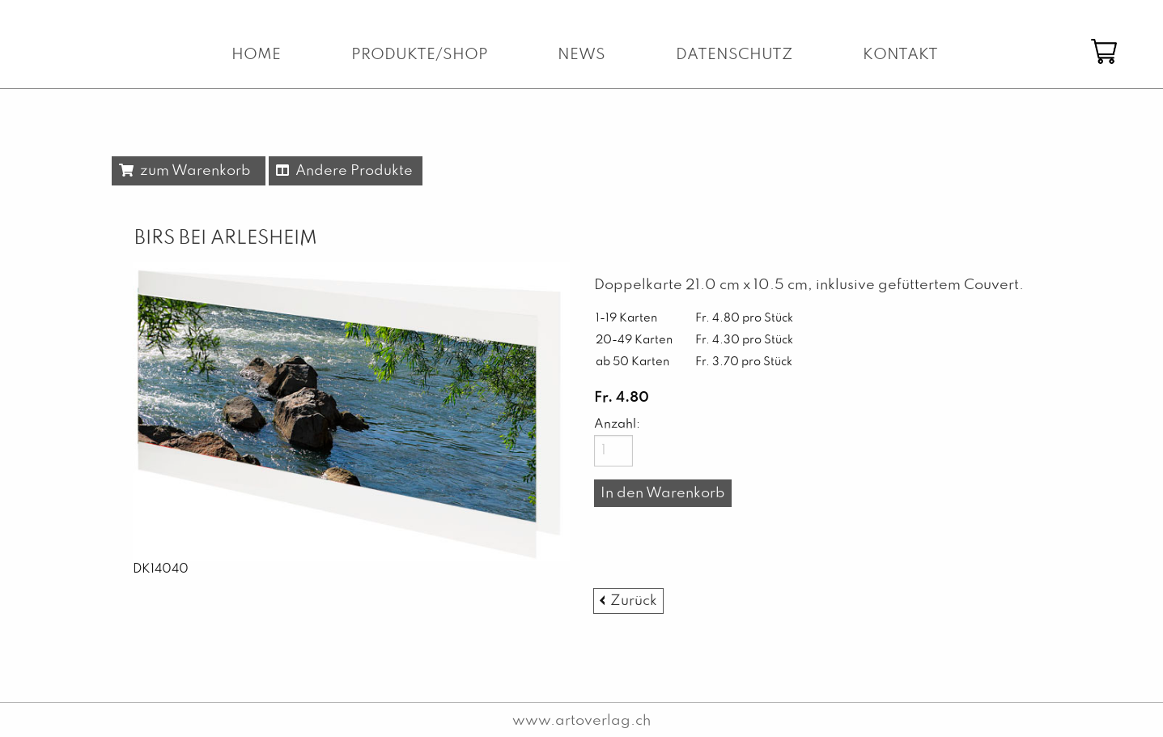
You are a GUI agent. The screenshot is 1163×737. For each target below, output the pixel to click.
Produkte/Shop (419, 55)
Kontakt (900, 55)
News (581, 55)
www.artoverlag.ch (581, 720)
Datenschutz (734, 55)
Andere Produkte (344, 170)
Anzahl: (613, 424)
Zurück (633, 600)
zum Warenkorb (185, 170)
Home (256, 55)
